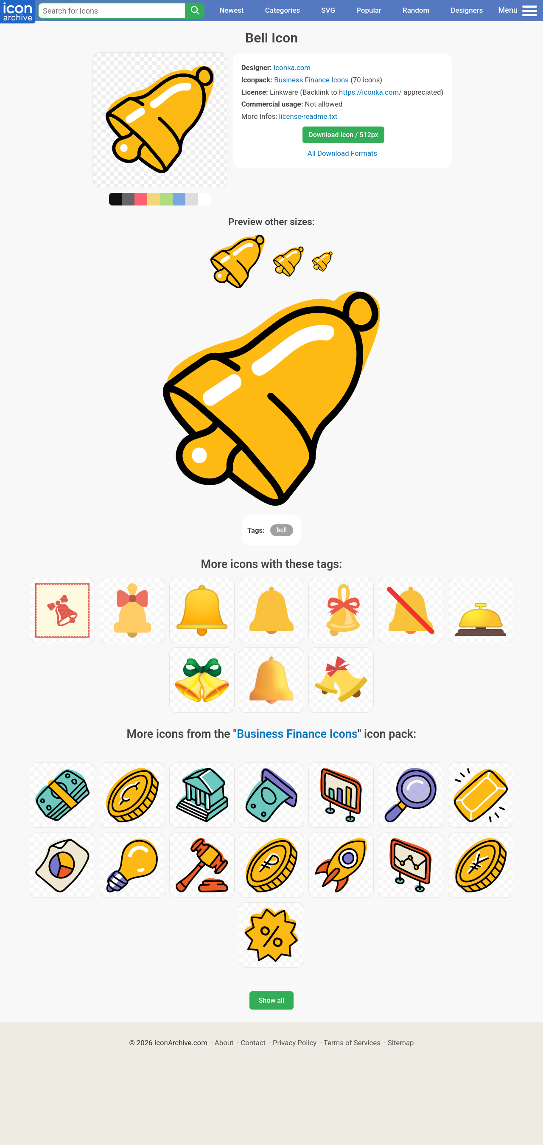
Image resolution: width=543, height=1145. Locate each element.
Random (416, 10)
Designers (467, 10)
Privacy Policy (294, 1042)
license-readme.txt (308, 116)
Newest (231, 10)
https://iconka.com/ (370, 92)
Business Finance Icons (311, 80)
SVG (328, 10)
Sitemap (401, 1042)
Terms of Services (352, 1042)
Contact (253, 1042)
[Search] (194, 11)
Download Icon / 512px (343, 135)
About (224, 1042)
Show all (271, 1000)
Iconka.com (292, 67)
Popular (368, 10)
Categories (282, 10)
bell (282, 530)
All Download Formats (343, 153)
